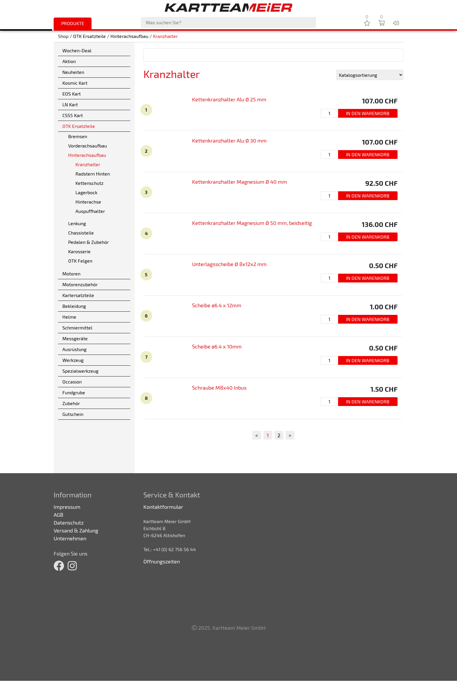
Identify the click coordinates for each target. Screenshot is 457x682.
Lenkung (77, 223)
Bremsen (77, 136)
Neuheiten (73, 72)
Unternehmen (70, 538)
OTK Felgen (80, 260)
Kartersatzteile (78, 295)
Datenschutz (69, 522)
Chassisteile (81, 232)
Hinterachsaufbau (129, 36)
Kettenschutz (89, 183)
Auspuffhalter (90, 211)
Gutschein (72, 414)
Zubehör (71, 403)
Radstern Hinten (92, 173)
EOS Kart (71, 93)
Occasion (72, 381)
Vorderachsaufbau (87, 145)
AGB (58, 514)
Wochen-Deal (77, 50)
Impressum (67, 507)
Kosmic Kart (74, 83)
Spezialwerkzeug (80, 371)
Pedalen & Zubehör (88, 242)
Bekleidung (74, 306)
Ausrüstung (74, 349)
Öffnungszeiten (161, 561)
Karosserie (79, 251)
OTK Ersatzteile (89, 36)
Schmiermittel (77, 327)
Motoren (71, 273)
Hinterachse (88, 201)
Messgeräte (75, 338)
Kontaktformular (163, 507)
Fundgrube (73, 392)
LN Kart (70, 104)
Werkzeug (73, 360)
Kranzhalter (165, 36)
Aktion (69, 61)
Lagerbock (86, 192)
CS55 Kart (72, 115)
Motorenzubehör (80, 284)
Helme (69, 317)
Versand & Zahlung (76, 530)
